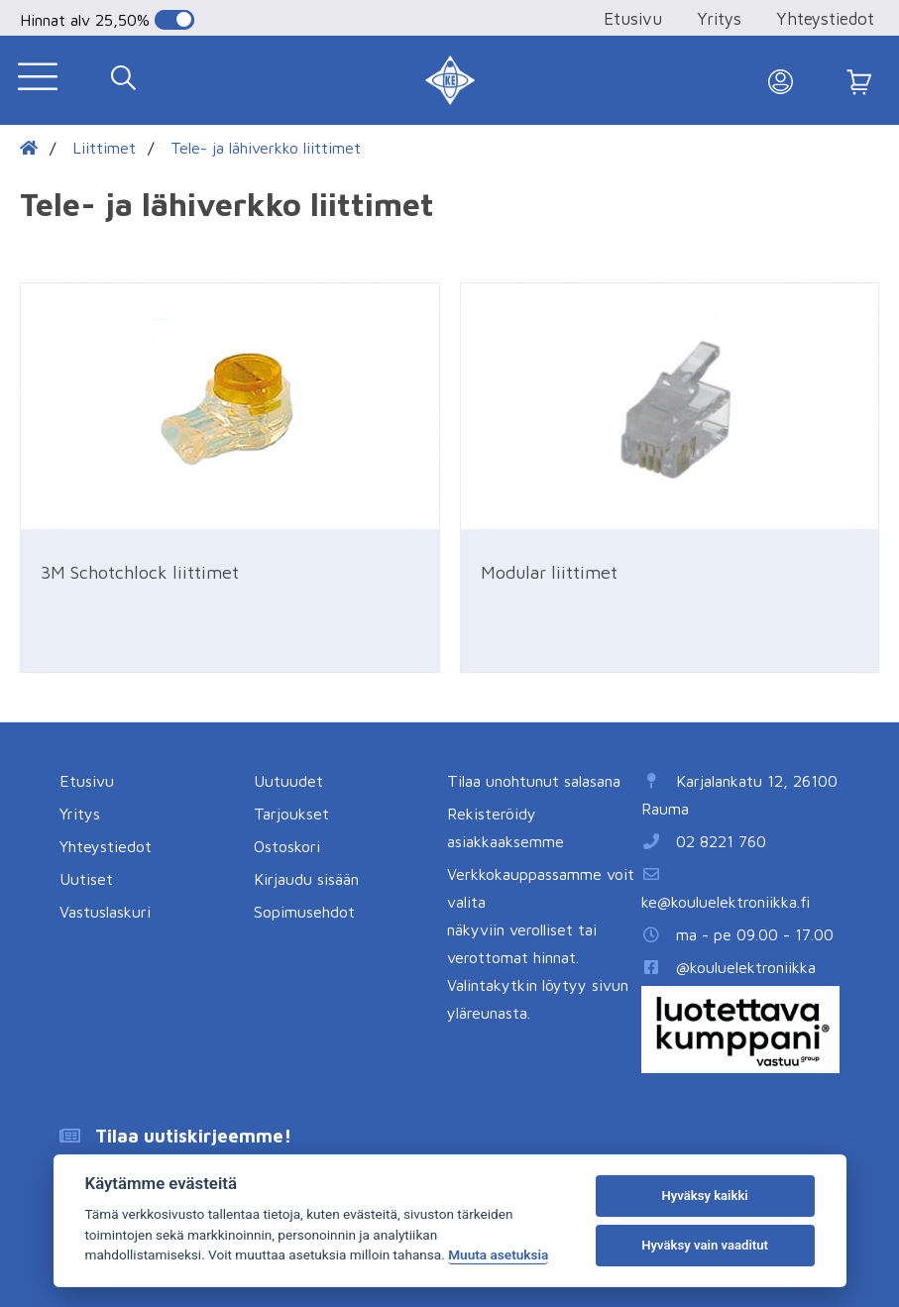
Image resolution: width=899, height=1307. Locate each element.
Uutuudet (288, 781)
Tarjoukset (291, 813)
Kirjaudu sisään (306, 879)
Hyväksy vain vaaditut (704, 1245)
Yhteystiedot (825, 19)
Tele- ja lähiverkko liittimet (265, 148)
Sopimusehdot (304, 912)
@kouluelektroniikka (746, 967)
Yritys (719, 19)
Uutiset (86, 879)
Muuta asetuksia (498, 1254)
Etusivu (633, 19)
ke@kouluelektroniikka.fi (725, 902)
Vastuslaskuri (105, 912)
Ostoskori (287, 846)
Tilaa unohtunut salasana (533, 781)
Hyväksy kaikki (704, 1195)
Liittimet (104, 148)
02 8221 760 (721, 841)
